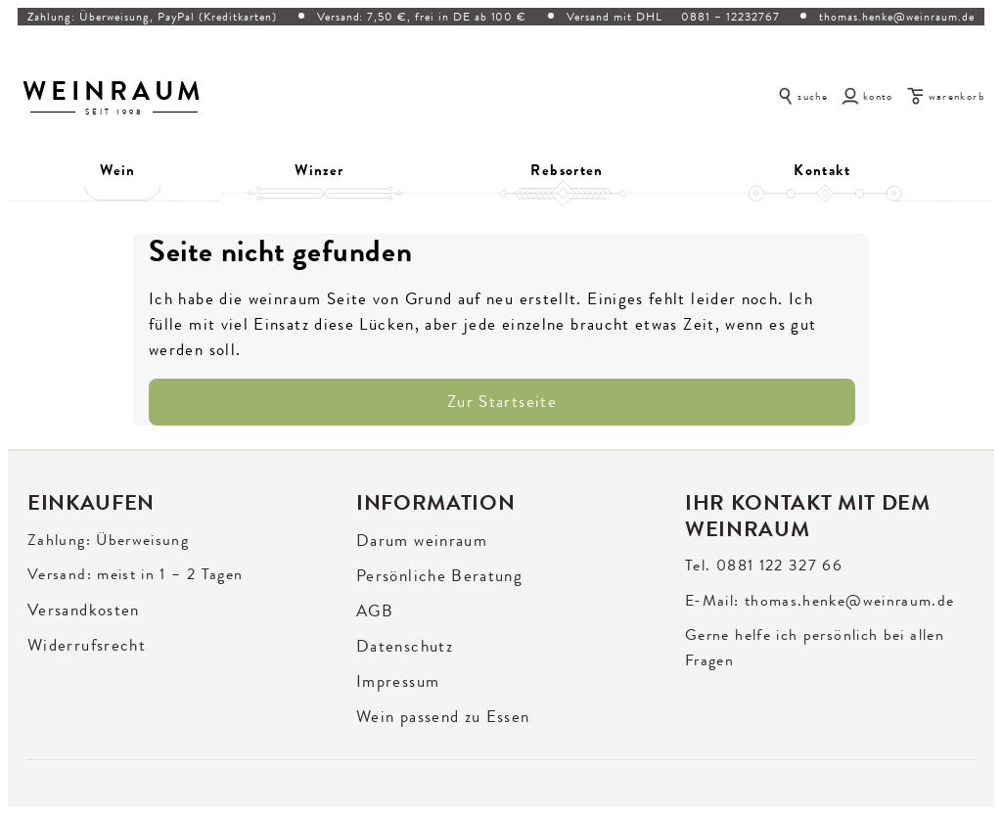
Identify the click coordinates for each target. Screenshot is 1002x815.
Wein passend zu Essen (443, 716)
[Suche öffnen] (803, 95)
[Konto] (867, 95)
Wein (117, 170)
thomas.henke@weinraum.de (896, 17)
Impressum (397, 681)
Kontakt (822, 170)
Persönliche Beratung (439, 576)
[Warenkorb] (945, 95)
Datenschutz (404, 646)
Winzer (319, 170)
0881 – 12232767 (730, 17)
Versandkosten (83, 610)
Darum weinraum (421, 540)
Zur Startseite (502, 401)
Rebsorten (566, 170)
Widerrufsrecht (86, 645)
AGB (374, 611)
